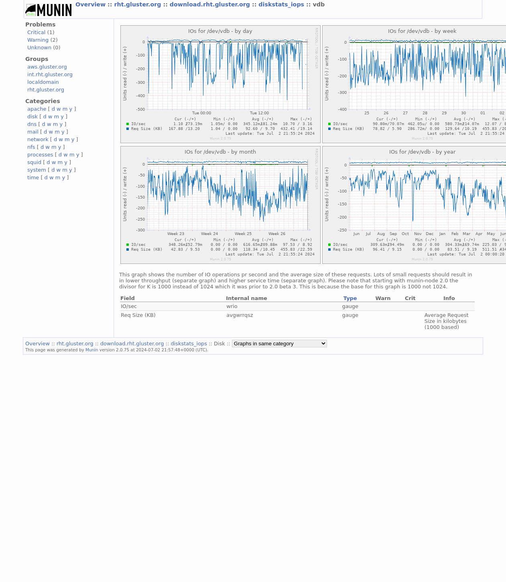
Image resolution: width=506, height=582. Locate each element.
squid (34, 162)
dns (32, 124)
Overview (91, 4)
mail (33, 132)
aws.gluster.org (47, 67)
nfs (31, 147)
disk (32, 117)
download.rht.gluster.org (211, 4)
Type (350, 298)
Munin (91, 349)
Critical (36, 32)
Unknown (39, 48)
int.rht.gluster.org (50, 74)
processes (40, 155)
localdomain (43, 82)
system (36, 170)
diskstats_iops (282, 4)
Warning (38, 40)
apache (36, 109)
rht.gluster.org (138, 4)
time (33, 177)
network (38, 139)
